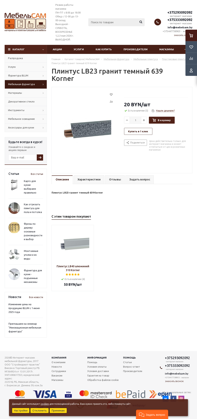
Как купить (104, 49)
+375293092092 (179, 12)
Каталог (19, 49)
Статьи (127, 362)
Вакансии (57, 375)
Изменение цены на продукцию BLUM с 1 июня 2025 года (24, 308)
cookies (45, 404)
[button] (152, 414)
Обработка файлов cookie (103, 380)
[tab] (62, 179)
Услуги (79, 49)
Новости (57, 366)
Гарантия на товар (98, 375)
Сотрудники (59, 371)
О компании (58, 362)
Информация (97, 357)
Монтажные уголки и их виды (31, 255)
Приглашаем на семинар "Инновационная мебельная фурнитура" (24, 327)
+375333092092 (179, 19)
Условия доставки (98, 371)
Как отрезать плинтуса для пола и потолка (33, 208)
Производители (136, 49)
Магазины (166, 49)
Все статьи (37, 174)
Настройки (21, 410)
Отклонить (39, 410)
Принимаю (58, 410)
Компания (59, 357)
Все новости (36, 297)
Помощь (129, 357)
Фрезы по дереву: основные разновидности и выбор (33, 231)
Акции (57, 49)
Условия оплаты (97, 366)
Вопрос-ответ (131, 366)
